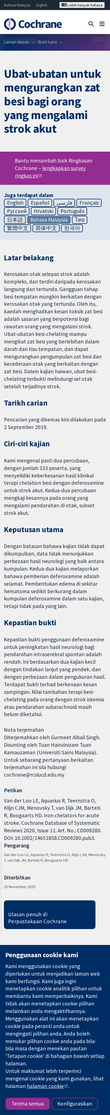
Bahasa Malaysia (17, 5)
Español (40, 202)
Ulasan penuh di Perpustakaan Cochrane (37, 918)
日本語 (15, 219)
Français (89, 202)
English (41, 5)
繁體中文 (17, 228)
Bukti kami (47, 42)
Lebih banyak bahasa (82, 5)
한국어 (72, 228)
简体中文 (46, 228)
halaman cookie (45, 1086)
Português (72, 211)
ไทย (80, 219)
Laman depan (16, 42)
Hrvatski (43, 211)
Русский (17, 211)
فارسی (64, 202)
